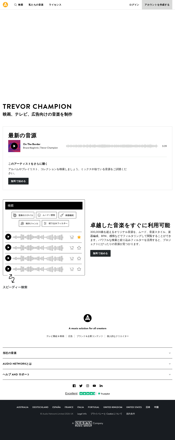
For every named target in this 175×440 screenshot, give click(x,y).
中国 (156, 407)
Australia (22, 407)
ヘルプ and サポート (16, 374)
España (56, 407)
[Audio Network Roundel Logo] (88, 318)
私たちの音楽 (36, 4)
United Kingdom (112, 407)
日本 (148, 407)
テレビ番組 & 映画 (55, 336)
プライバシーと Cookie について (106, 413)
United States (134, 407)
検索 (18, 4)
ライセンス (55, 4)
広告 (70, 336)
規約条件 (130, 413)
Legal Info (82, 413)
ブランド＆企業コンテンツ (90, 336)
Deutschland (40, 407)
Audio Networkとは (17, 363)
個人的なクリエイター (118, 336)
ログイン (134, 4)
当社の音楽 (9, 353)
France (69, 407)
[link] (5, 4)
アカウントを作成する (157, 4)
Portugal (93, 407)
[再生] (14, 146)
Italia (80, 407)
